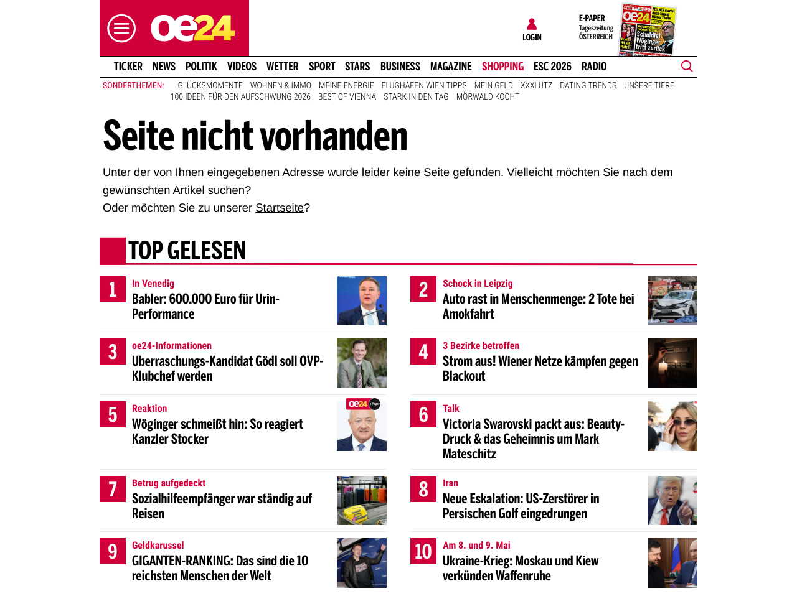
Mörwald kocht (488, 97)
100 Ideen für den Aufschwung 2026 (241, 97)
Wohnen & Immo (280, 86)
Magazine (451, 66)
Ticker (128, 66)
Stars (357, 66)
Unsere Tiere (649, 86)
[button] (118, 28)
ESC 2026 (553, 66)
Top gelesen (187, 252)
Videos (242, 66)
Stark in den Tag (416, 97)
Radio (594, 66)
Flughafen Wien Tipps (424, 86)
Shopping (503, 66)
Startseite (279, 207)
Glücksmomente (210, 86)
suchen (226, 190)
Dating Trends (588, 86)
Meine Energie (346, 86)
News (164, 66)
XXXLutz (536, 86)
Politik (201, 66)
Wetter (282, 66)
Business (400, 66)
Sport (322, 66)
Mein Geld (493, 86)
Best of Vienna (347, 97)
